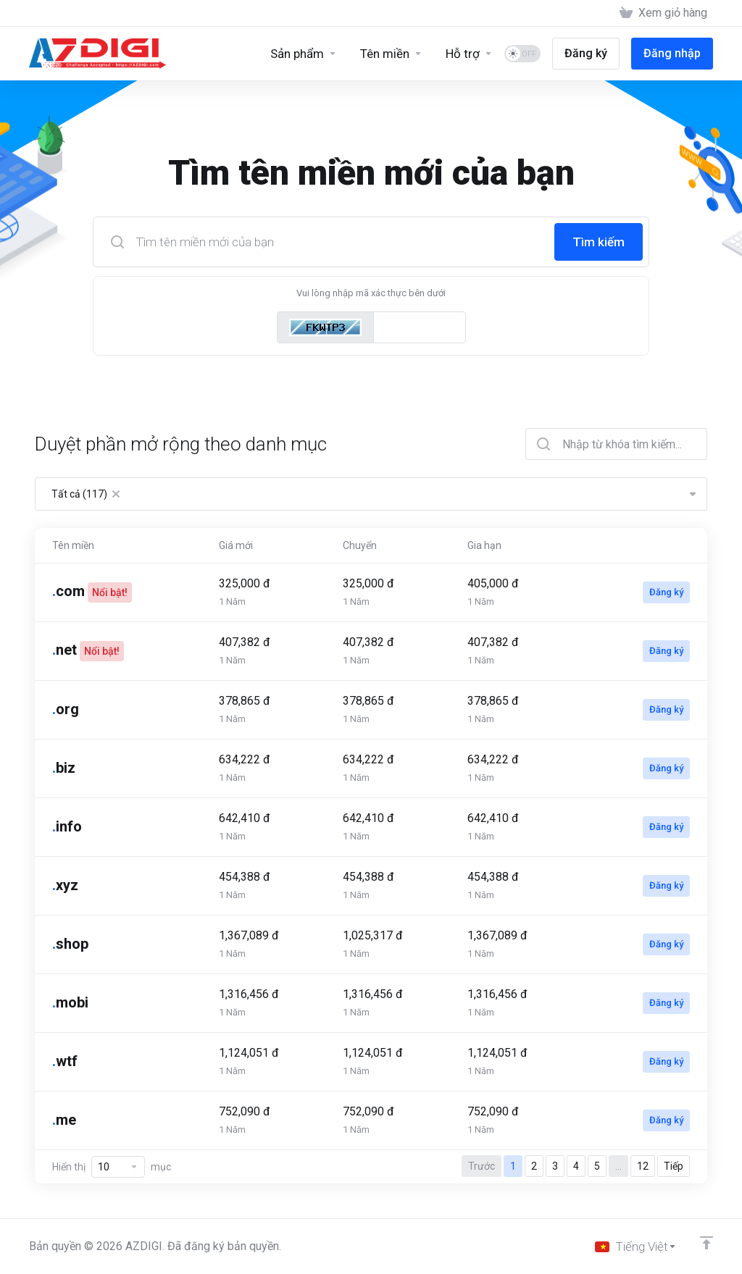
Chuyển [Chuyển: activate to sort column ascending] (360, 545)
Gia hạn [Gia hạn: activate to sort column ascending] (484, 545)
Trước (481, 1166)
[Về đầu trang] (706, 1243)
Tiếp (673, 1166)
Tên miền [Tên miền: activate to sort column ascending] (73, 545)
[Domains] (391, 53)
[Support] (469, 53)
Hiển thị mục (111, 1167)
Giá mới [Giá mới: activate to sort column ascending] (236, 545)
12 (643, 1166)
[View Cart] (663, 13)
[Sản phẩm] (304, 53)
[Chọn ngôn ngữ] (635, 1246)
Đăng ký (666, 592)
